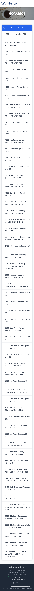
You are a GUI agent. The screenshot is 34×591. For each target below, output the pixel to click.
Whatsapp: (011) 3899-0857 (18, 577)
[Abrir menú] (22, 4)
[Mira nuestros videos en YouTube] (21, 583)
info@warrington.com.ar (18, 579)
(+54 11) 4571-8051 (16, 574)
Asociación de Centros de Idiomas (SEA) (21, 586)
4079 (24, 574)
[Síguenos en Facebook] (13, 583)
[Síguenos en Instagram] (17, 583)
